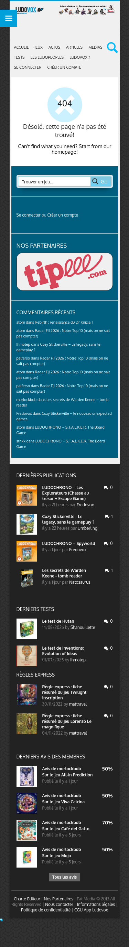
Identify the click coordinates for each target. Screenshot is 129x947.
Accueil (21, 47)
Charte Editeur (27, 898)
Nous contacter (59, 904)
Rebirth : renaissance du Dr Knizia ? (64, 322)
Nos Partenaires (58, 898)
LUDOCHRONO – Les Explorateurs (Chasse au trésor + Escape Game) (65, 493)
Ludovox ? (79, 57)
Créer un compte (64, 67)
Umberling (87, 528)
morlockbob (69, 768)
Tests (19, 57)
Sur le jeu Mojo (56, 855)
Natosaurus (79, 582)
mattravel (78, 704)
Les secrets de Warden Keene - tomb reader (64, 573)
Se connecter (28, 67)
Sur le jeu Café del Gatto (65, 828)
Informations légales (96, 904)
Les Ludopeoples (47, 57)
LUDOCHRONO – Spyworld (68, 543)
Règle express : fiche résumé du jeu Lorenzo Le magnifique (67, 721)
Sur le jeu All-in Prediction (67, 774)
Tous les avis (64, 877)
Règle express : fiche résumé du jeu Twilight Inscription (64, 692)
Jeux (39, 47)
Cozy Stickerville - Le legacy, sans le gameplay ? (68, 519)
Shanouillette (83, 627)
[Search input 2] (54, 181)
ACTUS (54, 47)
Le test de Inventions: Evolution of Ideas (63, 650)
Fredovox (85, 504)
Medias (95, 47)
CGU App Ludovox (91, 909)
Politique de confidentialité (46, 909)
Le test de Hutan (58, 621)
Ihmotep (23, 344)
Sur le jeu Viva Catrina (63, 801)
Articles (74, 47)
